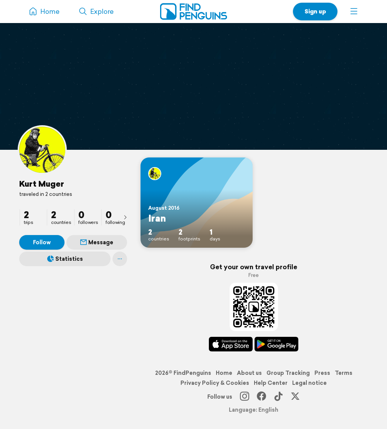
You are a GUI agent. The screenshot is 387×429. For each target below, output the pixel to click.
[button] (354, 11)
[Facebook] (261, 397)
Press (322, 373)
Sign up (315, 11)
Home (224, 373)
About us (249, 373)
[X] (295, 397)
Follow (42, 242)
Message (96, 242)
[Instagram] (244, 397)
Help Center (271, 383)
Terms (343, 373)
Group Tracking (288, 373)
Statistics (65, 259)
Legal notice (309, 383)
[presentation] (125, 217)
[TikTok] (278, 397)
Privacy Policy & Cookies (214, 383)
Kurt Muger (41, 183)
